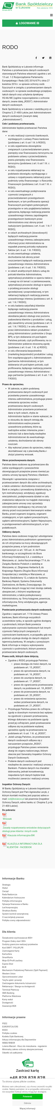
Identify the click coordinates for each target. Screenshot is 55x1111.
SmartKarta (7, 957)
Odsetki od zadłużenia (12, 1053)
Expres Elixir (7, 964)
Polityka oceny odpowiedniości (16, 920)
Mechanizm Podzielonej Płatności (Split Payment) (25, 970)
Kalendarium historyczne (13, 897)
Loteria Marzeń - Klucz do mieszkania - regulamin (24, 1046)
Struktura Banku (9, 911)
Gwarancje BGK (9, 1006)
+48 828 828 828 (27, 1077)
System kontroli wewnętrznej (15, 914)
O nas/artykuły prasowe (13, 917)
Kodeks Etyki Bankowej (12, 1036)
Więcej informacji (27, 1108)
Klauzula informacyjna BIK (21, 835)
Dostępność (7, 1003)
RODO (5, 1030)
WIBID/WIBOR (8, 1043)
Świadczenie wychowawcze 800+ (17, 938)
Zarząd (5, 891)
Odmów (27, 1103)
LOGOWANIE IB (27, 23)
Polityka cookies (9, 1033)
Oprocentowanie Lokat (12, 977)
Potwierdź (27, 1096)
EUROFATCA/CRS (10, 1027)
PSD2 (4, 1023)
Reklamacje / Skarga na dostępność (18, 986)
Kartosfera (7, 954)
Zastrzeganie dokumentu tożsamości (19, 983)
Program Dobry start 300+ (14, 941)
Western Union (9, 973)
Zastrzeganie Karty (10, 951)
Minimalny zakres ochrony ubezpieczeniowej (22, 1049)
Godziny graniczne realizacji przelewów (20, 944)
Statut (5, 888)
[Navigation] (51, 15)
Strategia (6, 885)
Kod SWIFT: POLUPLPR (12, 948)
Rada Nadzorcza (9, 894)
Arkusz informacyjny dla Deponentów (19, 1040)
